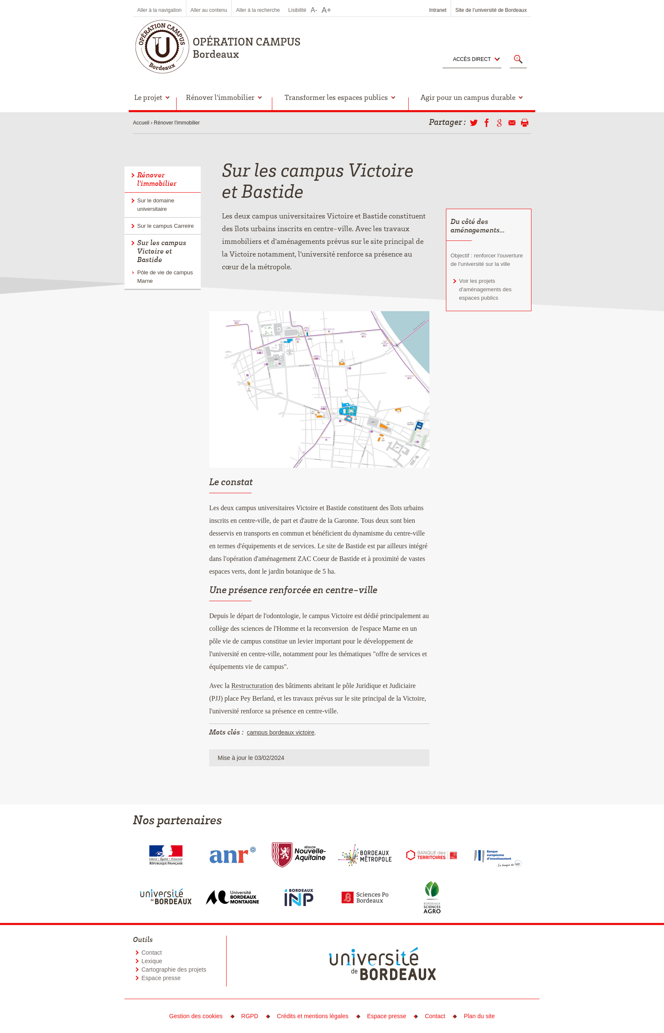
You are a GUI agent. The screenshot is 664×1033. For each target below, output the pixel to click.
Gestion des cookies (196, 1016)
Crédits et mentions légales (313, 1016)
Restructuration (252, 685)
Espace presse (161, 978)
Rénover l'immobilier (176, 123)
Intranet (438, 10)
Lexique (151, 961)
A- (314, 10)
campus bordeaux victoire (281, 732)
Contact (151, 952)
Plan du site (479, 1016)
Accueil (141, 123)
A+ (327, 10)
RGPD (249, 1016)
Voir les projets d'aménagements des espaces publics (485, 289)
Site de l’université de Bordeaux (491, 10)
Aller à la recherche (257, 10)
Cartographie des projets (173, 969)
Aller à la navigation (159, 10)
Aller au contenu (209, 10)
